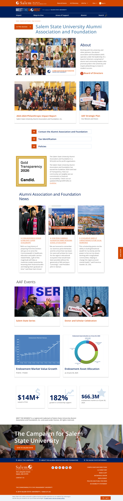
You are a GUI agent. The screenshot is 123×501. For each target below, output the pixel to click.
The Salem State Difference (95, 464)
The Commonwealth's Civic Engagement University (37, 492)
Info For (82, 3)
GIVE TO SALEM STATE (26, 452)
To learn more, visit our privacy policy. (54, 498)
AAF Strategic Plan (92, 116)
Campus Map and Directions (95, 472)
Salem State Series (27, 324)
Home (17, 21)
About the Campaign (26, 464)
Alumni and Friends (25, 21)
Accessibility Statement (97, 488)
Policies (43, 149)
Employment (102, 483)
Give (93, 3)
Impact (18, 15)
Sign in (103, 3)
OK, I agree (105, 498)
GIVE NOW (120, 253)
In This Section (21, 27)
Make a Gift (102, 477)
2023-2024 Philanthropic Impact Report (40, 116)
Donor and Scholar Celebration (83, 324)
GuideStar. (53, 187)
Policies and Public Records (95, 485)
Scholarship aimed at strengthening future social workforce (89, 244)
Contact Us (20, 482)
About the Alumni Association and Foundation (59, 464)
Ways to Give (38, 15)
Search (101, 15)
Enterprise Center (99, 480)
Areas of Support (62, 15)
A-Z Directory (73, 3)
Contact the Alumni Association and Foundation (60, 133)
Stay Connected (36, 21)
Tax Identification (49, 142)
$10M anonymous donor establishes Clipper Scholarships (32, 244)
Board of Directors (96, 74)
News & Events (61, 3)
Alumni (84, 15)
